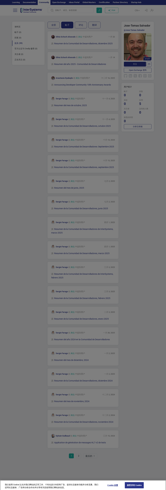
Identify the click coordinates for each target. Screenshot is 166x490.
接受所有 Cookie (134, 487)
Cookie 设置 (112, 487)
